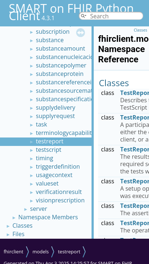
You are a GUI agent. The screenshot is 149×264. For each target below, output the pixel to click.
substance (50, 40)
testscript (48, 150)
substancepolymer (61, 65)
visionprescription (60, 200)
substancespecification (67, 99)
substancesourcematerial (70, 91)
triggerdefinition (58, 166)
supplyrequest (55, 116)
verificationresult (59, 192)
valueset (47, 183)
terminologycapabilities (67, 133)
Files (18, 234)
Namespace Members (48, 217)
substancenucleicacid (65, 57)
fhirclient (13, 251)
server (38, 209)
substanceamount (60, 48)
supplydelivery (55, 107)
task (41, 124)
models (41, 251)
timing (44, 158)
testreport (49, 141)
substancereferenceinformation (79, 82)
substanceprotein (59, 74)
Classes (22, 225)
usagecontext (54, 175)
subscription (53, 31)
